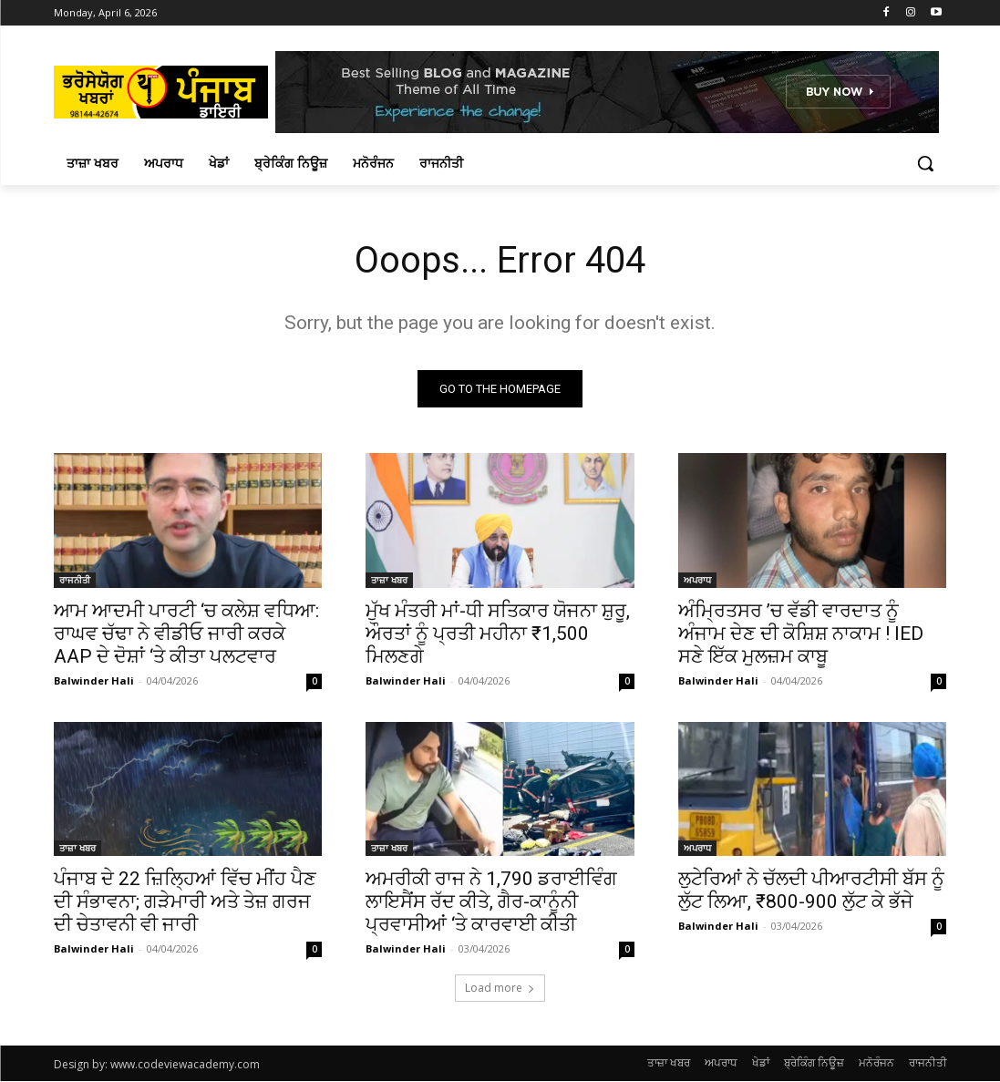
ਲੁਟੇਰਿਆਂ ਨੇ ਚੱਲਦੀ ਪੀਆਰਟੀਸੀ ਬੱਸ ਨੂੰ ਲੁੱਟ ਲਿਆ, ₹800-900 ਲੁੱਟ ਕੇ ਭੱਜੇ (811, 890)
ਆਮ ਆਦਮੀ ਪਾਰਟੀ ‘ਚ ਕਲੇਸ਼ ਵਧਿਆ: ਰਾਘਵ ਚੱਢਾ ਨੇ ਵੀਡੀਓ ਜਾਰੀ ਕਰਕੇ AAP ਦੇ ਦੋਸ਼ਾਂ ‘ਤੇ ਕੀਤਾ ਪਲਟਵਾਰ (186, 632)
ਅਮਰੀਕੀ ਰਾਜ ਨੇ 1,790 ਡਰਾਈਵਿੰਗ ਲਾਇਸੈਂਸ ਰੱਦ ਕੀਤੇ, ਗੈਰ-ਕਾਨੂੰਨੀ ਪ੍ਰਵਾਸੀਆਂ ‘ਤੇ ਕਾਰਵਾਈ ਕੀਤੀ (491, 901)
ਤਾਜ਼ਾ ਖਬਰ (389, 578)
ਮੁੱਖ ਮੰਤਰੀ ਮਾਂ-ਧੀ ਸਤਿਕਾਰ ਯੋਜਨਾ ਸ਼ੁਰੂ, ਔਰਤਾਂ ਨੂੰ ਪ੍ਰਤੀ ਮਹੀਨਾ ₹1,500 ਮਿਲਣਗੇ (498, 632)
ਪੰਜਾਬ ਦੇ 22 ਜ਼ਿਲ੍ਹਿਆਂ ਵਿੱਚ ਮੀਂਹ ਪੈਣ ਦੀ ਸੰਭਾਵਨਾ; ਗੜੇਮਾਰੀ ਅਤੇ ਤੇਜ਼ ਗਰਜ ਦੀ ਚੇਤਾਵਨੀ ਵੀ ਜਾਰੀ (185, 901)
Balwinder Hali (94, 679)
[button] (925, 163)
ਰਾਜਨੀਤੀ (74, 578)
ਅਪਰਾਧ (697, 578)
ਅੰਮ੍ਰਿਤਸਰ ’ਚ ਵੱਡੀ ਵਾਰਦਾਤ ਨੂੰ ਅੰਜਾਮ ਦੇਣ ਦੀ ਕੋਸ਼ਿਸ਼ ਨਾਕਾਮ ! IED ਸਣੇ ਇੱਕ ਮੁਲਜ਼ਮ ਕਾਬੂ (800, 632)
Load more (500, 988)
